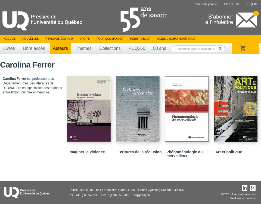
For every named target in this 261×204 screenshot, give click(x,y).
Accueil (9, 38)
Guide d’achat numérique (176, 38)
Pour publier (140, 38)
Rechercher (221, 48)
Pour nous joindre (205, 4)
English (252, 4)
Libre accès (34, 48)
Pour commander (110, 38)
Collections (109, 48)
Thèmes (84, 48)
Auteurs (60, 48)
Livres (9, 48)
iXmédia (251, 198)
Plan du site (232, 4)
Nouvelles (30, 38)
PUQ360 (137, 48)
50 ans (159, 48)
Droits (84, 38)
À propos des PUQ (59, 38)
